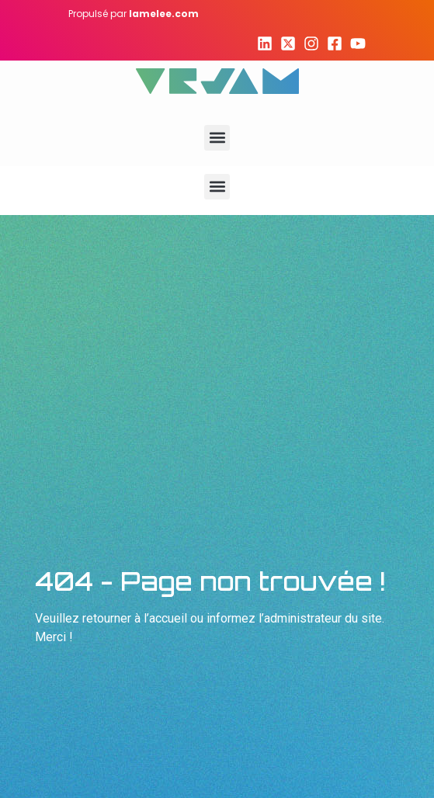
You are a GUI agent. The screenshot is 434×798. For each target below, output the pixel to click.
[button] (217, 138)
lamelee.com (164, 13)
